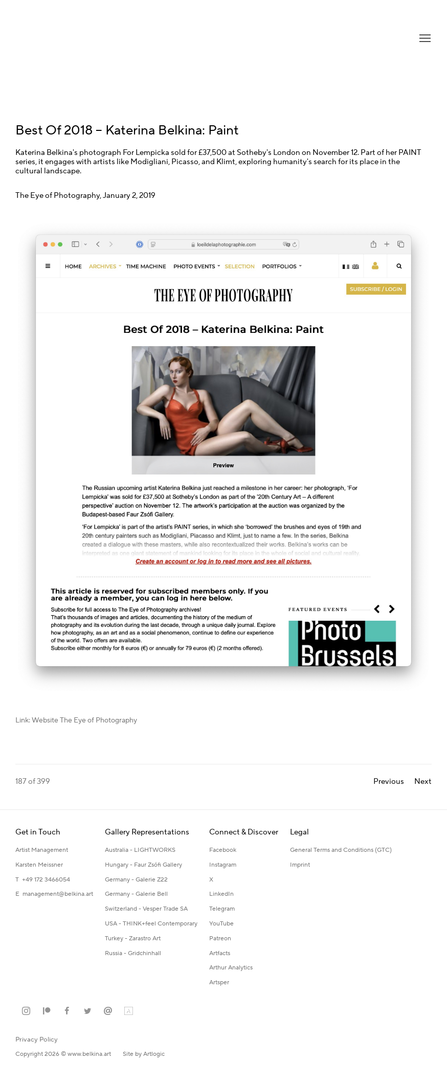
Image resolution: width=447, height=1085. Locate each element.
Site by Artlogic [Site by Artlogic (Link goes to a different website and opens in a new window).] (144, 1054)
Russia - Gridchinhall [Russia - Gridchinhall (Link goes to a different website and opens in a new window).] (133, 953)
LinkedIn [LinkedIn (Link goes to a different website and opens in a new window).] (221, 894)
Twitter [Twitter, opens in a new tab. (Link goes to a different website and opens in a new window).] (87, 1011)
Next (423, 781)
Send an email (108, 1011)
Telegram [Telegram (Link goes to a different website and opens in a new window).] (222, 909)
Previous (388, 781)
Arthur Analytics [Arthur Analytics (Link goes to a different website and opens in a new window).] (231, 967)
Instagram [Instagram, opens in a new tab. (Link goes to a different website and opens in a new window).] (26, 1011)
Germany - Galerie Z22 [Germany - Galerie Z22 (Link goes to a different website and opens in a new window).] (136, 880)
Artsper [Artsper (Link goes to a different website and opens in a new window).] (219, 982)
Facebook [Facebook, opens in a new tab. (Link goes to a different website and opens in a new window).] (67, 1011)
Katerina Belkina (56, 38)
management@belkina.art (58, 894)
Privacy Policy (36, 1039)
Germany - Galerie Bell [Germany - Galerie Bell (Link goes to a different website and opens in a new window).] (136, 894)
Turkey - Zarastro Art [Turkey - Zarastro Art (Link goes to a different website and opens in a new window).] (133, 938)
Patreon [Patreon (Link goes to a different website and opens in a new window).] (220, 938)
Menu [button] (424, 39)
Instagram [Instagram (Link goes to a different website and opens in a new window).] (222, 865)
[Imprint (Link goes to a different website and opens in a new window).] (300, 865)
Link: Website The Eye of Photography (76, 720)
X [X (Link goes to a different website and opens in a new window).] (211, 880)
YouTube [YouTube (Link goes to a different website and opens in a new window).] (221, 924)
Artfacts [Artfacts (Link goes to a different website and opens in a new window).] (219, 953)
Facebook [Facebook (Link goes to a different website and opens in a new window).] (222, 850)
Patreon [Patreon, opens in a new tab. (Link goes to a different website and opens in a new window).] (46, 1011)
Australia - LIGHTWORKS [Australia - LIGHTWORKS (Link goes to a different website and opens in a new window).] (140, 850)
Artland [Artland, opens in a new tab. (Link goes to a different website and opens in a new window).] (128, 1011)
